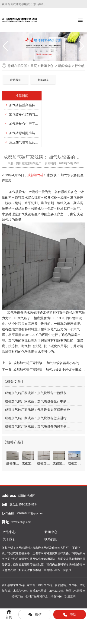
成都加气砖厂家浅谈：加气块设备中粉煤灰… (37, 393)
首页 (33, 66)
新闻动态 (64, 66)
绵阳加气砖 (45, 585)
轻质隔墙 (60, 585)
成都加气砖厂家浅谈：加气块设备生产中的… (37, 401)
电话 (69, 614)
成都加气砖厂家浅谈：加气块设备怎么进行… (37, 418)
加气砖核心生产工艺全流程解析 (32, 124)
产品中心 (9, 532)
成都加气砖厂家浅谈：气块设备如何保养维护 (37, 410)
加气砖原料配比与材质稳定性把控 (33, 133)
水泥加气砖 (20, 590)
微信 (35, 614)
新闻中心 (46, 66)
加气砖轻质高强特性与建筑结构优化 (35, 105)
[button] (81, 46)
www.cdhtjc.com (22, 522)
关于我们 (9, 539)
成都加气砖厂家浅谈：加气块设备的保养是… (37, 426)
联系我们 (15, 80)
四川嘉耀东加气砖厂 (28, 163)
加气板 (73, 585)
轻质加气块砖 (38, 590)
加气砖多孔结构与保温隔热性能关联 (35, 114)
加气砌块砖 (56, 590)
